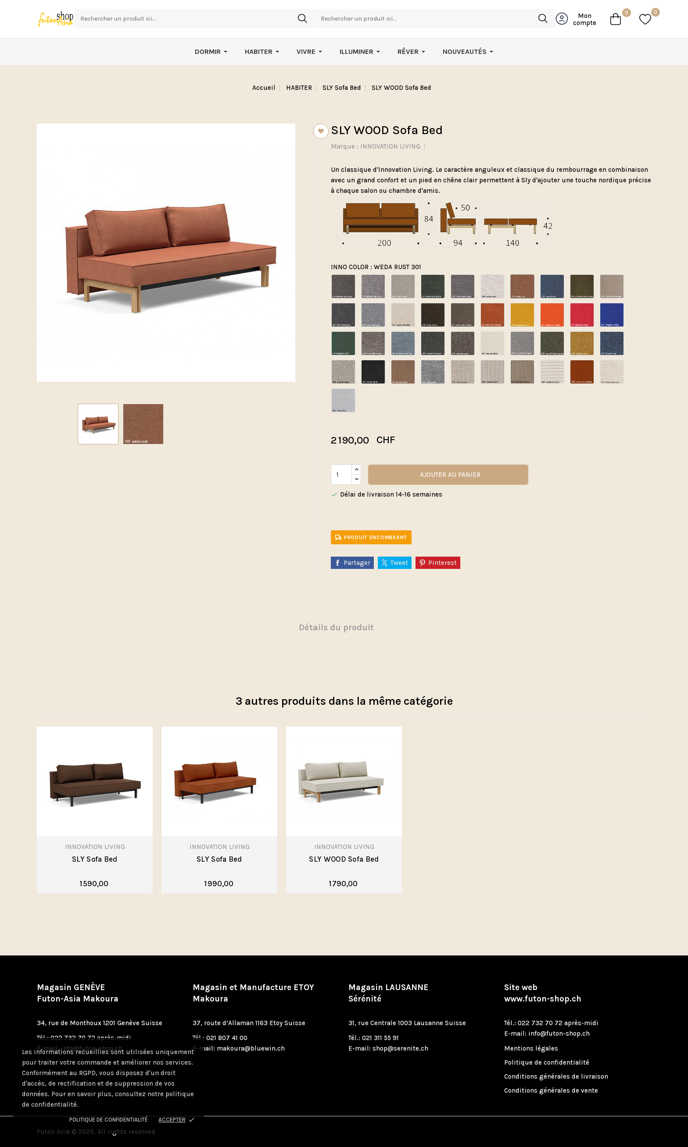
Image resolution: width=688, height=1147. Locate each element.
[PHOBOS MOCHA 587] (522, 372)
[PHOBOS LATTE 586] (492, 372)
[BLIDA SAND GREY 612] (612, 372)
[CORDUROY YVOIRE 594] (552, 372)
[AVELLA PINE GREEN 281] (433, 286)
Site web (542, 993)
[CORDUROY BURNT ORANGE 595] (582, 372)
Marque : (344, 146)
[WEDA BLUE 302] (552, 286)
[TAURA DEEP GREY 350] (343, 315)
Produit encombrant (371, 535)
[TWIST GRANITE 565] (433, 372)
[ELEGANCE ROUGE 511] (582, 315)
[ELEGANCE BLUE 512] (612, 315)
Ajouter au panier (449, 475)
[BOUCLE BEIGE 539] (343, 372)
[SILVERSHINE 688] (343, 400)
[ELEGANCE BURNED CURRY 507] (522, 315)
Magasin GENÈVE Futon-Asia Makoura (77, 993)
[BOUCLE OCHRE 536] (582, 343)
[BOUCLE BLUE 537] (612, 343)
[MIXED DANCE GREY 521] (373, 343)
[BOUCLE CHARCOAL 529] (433, 343)
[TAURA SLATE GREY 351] (373, 315)
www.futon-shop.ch (542, 999)
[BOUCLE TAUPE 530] (463, 343)
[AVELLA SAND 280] (403, 286)
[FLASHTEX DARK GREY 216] (343, 286)
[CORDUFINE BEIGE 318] (612, 286)
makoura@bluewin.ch (251, 1048)
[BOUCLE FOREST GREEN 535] (552, 343)
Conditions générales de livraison (556, 1076)
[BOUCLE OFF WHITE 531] (492, 343)
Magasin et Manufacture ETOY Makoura (253, 993)
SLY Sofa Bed (95, 859)
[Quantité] (341, 475)
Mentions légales (531, 1048)
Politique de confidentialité (108, 1119)
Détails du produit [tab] (336, 627)
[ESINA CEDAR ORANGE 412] (492, 315)
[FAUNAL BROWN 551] (403, 372)
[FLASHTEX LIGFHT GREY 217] (373, 286)
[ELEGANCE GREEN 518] (343, 343)
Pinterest (442, 563)
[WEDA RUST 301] (522, 286)
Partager (357, 563)
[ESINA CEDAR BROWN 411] (463, 315)
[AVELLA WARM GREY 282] (463, 286)
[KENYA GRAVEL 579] (463, 372)
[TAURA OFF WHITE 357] (403, 315)
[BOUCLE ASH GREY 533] (522, 343)
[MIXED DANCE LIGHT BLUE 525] (403, 343)
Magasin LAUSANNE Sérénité (388, 993)
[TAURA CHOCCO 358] (433, 315)
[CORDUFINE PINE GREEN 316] (582, 286)
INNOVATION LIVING (390, 146)
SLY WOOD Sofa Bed (344, 859)
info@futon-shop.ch (559, 1033)
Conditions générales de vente (551, 1090)
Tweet (399, 563)
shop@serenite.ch (400, 1048)
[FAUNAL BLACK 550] (373, 372)
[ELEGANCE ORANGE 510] (552, 315)
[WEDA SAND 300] (492, 286)
